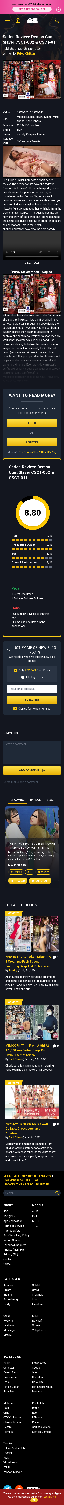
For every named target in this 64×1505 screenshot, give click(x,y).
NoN (6, 1408)
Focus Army (39, 1363)
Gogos (36, 1367)
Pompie (8, 1431)
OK (34, 1500)
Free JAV (45, 1176)
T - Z (35, 1225)
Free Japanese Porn (16, 1180)
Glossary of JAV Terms (18, 1184)
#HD (29, 883)
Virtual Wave (10, 1462)
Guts (35, 1372)
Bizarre (7, 1294)
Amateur (8, 1285)
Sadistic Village (41, 1427)
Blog (36, 1180)
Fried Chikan (26, 53)
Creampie (38, 1294)
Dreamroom (10, 1377)
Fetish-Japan (11, 1386)
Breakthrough (11, 1299)
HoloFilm (37, 1382)
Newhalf (37, 1320)
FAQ (5, 1211)
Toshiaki (8, 1453)
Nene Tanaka (33, 121)
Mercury (37, 1391)
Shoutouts (42, 1184)
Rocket (36, 1422)
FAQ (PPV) (9, 1216)
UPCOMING (18, 799)
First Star (8, 1391)
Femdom (37, 1304)
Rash (35, 1412)
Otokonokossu (12, 1422)
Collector (8, 1367)
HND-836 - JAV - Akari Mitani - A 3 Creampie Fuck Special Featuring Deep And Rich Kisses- (28, 961)
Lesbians (9, 1325)
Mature (7, 1335)
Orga (6, 1412)
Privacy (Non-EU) (13, 1249)
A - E (35, 1211)
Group (6, 1315)
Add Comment (32, 770)
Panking (13, 970)
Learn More (50, 1496)
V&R (6, 1457)
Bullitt (6, 1363)
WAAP (7, 1467)
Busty (6, 1304)
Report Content (12, 1240)
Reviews (14, 913)
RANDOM (35, 799)
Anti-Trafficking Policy (16, 1235)
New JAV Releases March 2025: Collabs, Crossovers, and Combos (27, 1128)
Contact (7, 1259)
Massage (9, 1330)
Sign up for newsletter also (34, 708)
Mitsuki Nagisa (26, 116)
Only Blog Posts (34, 670)
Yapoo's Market (12, 1472)
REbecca (37, 1417)
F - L (35, 1216)
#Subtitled (16, 883)
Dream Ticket (11, 1372)
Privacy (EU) (10, 1254)
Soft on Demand (41, 1431)
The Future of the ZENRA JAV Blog (37, 452)
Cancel (7, 1264)
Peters (7, 1427)
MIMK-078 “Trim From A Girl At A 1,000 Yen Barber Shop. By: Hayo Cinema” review (27, 1050)
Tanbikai (8, 1443)
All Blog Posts (34, 677)
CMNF (36, 1290)
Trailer (18, 892)
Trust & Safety (11, 1230)
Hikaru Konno (44, 116)
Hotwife (8, 1320)
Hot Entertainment (42, 1386)
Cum (34, 1299)
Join (16, 1176)
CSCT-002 (23, 112)
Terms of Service (13, 1225)
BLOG (50, 799)
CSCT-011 (38, 112)
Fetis (6, 1382)
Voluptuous (39, 1330)
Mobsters (9, 1403)
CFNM (36, 1285)
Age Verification (12, 1221)
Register (32, 442)
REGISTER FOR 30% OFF (32, 9)
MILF (35, 1315)
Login (32, 423)
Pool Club (38, 1403)
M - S (35, 1221)
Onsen (36, 1325)
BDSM (7, 1290)
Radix (35, 1408)
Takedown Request (14, 1245)
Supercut (40, 892)
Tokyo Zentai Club (14, 1448)
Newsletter (29, 1176)
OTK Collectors (12, 1417)
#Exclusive (43, 883)
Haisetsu (37, 1377)
